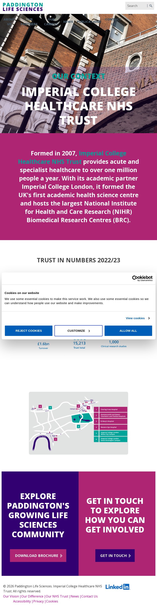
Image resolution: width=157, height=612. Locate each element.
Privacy (38, 601)
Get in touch (113, 555)
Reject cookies (29, 330)
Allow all (128, 330)
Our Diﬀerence (32, 596)
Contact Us (89, 596)
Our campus (51, 21)
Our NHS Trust (57, 596)
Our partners (29, 21)
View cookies (135, 318)
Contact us (113, 21)
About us (9, 21)
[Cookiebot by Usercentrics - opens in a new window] (135, 278)
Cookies (52, 601)
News (68, 21)
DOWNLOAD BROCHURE (36, 555)
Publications (89, 21)
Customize (78, 330)
